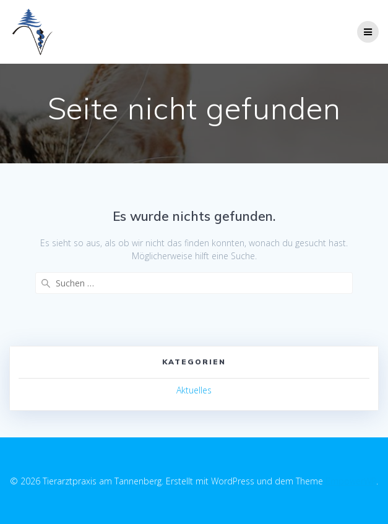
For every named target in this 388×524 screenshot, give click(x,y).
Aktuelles (194, 390)
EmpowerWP (350, 481)
